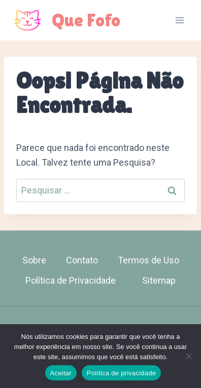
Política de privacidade (121, 373)
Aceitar (61, 373)
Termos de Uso (148, 260)
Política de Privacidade (70, 280)
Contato (82, 260)
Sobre (34, 260)
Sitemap (159, 280)
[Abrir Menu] (179, 20)
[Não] (188, 356)
